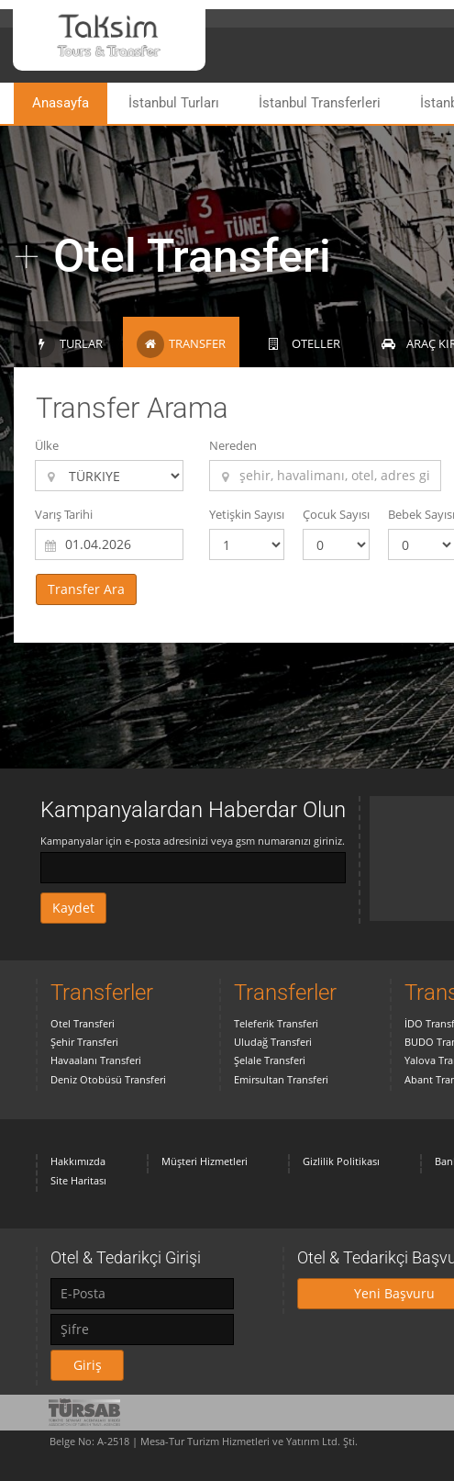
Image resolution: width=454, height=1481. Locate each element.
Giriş (87, 1365)
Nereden (233, 445)
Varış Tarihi (64, 514)
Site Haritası (78, 1180)
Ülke (47, 445)
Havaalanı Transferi (95, 1060)
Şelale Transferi (269, 1060)
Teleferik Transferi (276, 1023)
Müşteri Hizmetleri (204, 1161)
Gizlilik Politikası (341, 1161)
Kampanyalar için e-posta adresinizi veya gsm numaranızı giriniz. (192, 840)
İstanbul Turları (173, 103)
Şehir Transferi (84, 1042)
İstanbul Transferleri (320, 103)
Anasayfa (60, 103)
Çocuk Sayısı (336, 514)
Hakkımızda (77, 1161)
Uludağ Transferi (273, 1042)
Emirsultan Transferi (281, 1079)
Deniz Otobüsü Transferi (108, 1079)
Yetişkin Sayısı (246, 514)
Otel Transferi (82, 1023)
